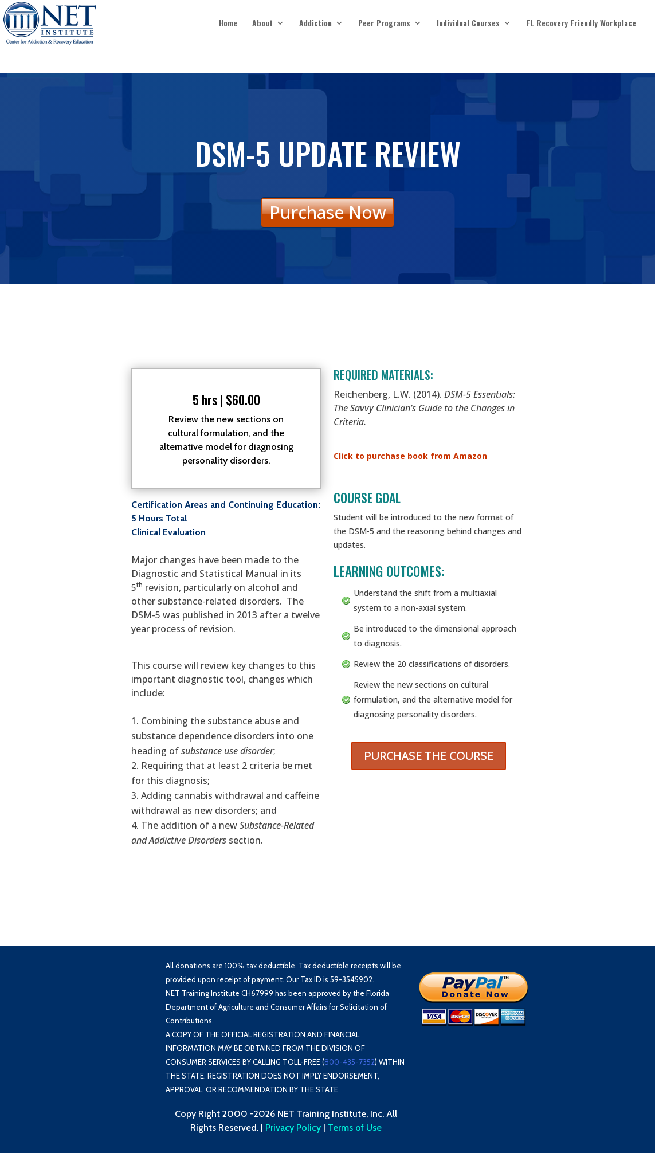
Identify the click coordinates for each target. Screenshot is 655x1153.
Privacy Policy (293, 1127)
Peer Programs (384, 24)
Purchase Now (327, 212)
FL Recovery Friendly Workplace (581, 24)
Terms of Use (355, 1127)
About (262, 24)
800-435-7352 (349, 1061)
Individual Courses (468, 24)
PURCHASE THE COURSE (428, 756)
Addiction (315, 24)
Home (228, 24)
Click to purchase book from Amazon (410, 455)
